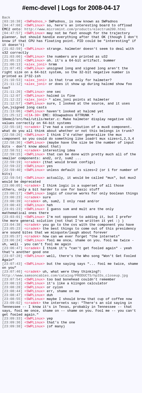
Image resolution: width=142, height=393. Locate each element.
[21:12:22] (12, 116)
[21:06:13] (12, 74)
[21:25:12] (12, 135)
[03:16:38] (12, 22)
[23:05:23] (12, 271)
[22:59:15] (12, 182)
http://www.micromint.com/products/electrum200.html (75, 32)
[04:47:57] (12, 36)
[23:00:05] (12, 219)
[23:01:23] (12, 247)
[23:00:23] (12, 233)
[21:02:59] (12, 55)
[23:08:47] (12, 351)
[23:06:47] (12, 294)
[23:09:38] (12, 388)
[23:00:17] (12, 229)
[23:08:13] (12, 337)
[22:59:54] (12, 210)
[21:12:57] (12, 121)
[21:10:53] (12, 93)
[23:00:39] (12, 238)
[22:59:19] (12, 191)
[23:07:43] (12, 313)
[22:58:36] (12, 168)
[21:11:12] (12, 97)
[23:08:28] (12, 341)
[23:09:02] (12, 360)
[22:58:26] (12, 158)
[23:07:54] (12, 332)
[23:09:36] (12, 384)
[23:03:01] (12, 257)
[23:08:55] (12, 355)
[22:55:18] (12, 149)
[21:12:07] (12, 111)
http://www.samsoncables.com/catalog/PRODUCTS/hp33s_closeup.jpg (65, 327)
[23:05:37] (12, 280)
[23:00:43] (12, 243)
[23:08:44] (12, 346)
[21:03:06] (12, 65)
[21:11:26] (12, 107)
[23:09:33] (12, 379)
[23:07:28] (12, 304)
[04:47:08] (12, 27)
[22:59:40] (12, 201)
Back (6, 18)
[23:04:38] (12, 266)
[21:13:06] (12, 130)
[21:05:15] (12, 69)
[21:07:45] (12, 79)
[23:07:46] (12, 323)
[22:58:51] (12, 177)
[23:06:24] (12, 285)
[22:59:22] (12, 196)
